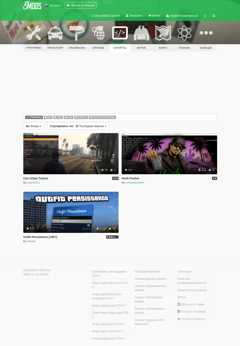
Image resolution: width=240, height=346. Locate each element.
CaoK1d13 (33, 182)
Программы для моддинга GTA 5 (109, 273)
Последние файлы (147, 271)
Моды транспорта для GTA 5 (110, 285)
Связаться (184, 271)
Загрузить (134, 15)
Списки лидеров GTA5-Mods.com (150, 322)
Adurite (31, 241)
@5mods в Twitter (191, 304)
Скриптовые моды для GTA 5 (110, 314)
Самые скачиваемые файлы (149, 299)
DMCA (181, 297)
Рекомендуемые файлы (151, 278)
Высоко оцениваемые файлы (149, 310)
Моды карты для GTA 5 (107, 331)
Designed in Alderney (37, 270)
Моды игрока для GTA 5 (108, 324)
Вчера (34, 126)
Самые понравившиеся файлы (150, 288)
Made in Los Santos (36, 274)
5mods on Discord (191, 319)
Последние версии (78, 126)
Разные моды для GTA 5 (108, 338)
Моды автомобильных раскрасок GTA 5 (107, 296)
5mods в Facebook (191, 311)
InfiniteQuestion (135, 182)
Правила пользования (192, 290)
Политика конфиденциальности (191, 280)
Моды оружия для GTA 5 (108, 305)
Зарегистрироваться (182, 15)
